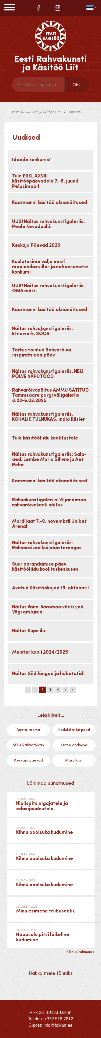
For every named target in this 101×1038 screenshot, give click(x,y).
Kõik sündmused (80, 952)
